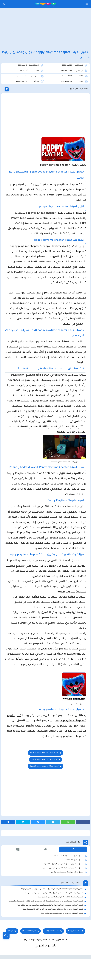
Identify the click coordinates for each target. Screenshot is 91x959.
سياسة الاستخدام (29, 931)
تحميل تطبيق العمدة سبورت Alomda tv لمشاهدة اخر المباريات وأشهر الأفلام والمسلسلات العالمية (47, 901)
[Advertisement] (45, 29)
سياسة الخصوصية (52, 931)
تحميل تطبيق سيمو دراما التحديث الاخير (70, 856)
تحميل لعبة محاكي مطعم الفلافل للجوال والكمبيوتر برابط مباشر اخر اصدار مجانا (55, 893)
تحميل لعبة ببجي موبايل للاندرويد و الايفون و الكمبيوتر (65, 864)
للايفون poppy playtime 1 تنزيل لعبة (44, 759)
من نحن (10, 931)
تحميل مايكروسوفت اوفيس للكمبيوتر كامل (69, 872)
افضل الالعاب (66, 71)
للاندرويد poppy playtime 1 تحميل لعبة (44, 753)
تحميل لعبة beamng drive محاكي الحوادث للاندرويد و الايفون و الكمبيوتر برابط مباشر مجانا (51, 905)
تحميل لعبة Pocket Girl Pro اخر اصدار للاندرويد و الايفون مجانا (62, 897)
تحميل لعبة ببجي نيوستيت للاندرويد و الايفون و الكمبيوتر (64, 868)
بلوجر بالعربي (45, 946)
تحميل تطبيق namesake (76, 860)
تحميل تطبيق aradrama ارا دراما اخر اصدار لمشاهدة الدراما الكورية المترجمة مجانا (54, 909)
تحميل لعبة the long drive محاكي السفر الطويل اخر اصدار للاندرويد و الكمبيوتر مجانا (53, 889)
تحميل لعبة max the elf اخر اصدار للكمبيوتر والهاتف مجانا (63, 913)
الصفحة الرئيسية (74, 931)
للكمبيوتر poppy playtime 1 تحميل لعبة (44, 766)
